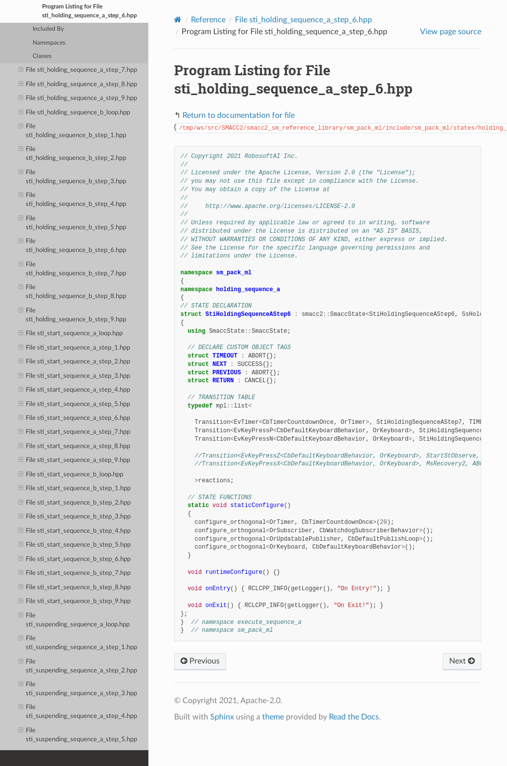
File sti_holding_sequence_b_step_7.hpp (72, 268)
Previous (200, 661)
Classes (42, 56)
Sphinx (222, 717)
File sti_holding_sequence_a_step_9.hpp (78, 98)
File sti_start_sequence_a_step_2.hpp (74, 361)
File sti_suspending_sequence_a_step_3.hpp (78, 688)
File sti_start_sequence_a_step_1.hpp (74, 348)
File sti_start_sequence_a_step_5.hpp (74, 404)
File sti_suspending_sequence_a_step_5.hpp (78, 734)
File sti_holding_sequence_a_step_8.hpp (78, 84)
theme (273, 717)
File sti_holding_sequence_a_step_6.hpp (303, 20)
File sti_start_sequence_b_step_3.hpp (74, 516)
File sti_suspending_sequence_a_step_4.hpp (78, 711)
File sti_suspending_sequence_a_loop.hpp (74, 620)
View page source (450, 32)
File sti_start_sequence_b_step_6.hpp (74, 559)
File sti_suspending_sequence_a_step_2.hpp (78, 666)
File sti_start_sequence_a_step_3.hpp (74, 376)
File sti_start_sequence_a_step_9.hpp (74, 460)
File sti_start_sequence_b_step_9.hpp (74, 601)
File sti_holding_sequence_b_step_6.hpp (72, 245)
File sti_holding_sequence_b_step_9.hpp (72, 314)
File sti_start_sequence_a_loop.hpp (70, 333)
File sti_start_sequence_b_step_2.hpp (74, 503)
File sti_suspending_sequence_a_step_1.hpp (78, 642)
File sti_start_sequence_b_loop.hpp (71, 474)
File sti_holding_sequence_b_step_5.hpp (72, 222)
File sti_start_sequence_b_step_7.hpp (74, 573)
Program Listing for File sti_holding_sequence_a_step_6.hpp (89, 11)
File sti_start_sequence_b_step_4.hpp (74, 531)
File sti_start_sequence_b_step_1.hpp (74, 488)
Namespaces (49, 43)
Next (462, 661)
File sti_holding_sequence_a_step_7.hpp (78, 70)
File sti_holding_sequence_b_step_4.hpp (72, 199)
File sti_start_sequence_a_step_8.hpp (74, 446)
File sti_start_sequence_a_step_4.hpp (74, 390)
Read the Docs (354, 717)
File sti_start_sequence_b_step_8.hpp (74, 587)
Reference (208, 20)
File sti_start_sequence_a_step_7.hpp (74, 432)
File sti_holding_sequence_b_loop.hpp (74, 112)
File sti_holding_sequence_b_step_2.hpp (72, 153)
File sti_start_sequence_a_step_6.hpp (74, 418)
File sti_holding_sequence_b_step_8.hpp (72, 291)
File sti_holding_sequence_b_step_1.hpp (72, 130)
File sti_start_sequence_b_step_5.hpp (74, 545)
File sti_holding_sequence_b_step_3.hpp (72, 176)
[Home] (178, 19)
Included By (48, 29)
